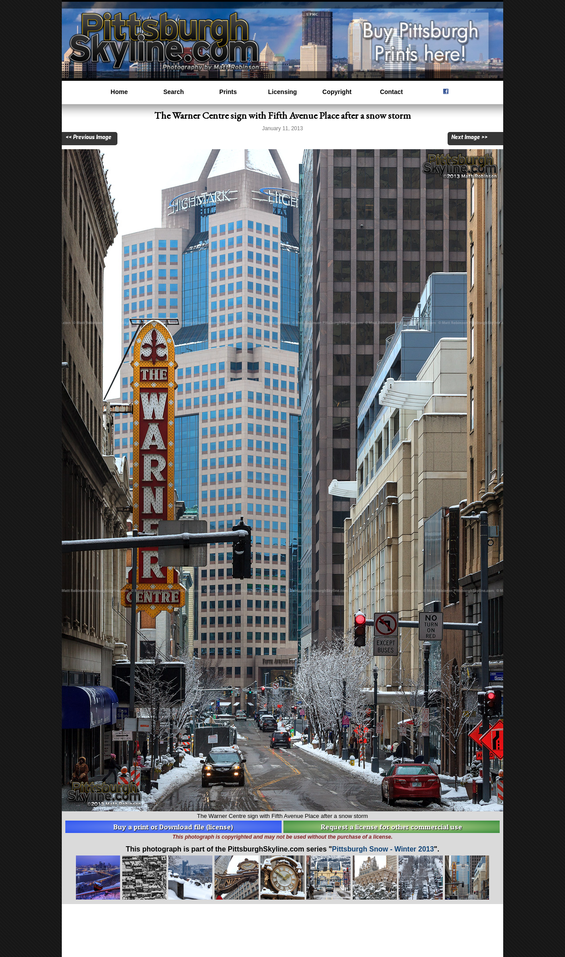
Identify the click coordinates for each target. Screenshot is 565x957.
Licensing (282, 91)
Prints (228, 91)
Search (173, 91)
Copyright (336, 91)
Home (119, 91)
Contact (391, 91)
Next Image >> (469, 137)
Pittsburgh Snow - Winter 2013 (383, 849)
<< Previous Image (88, 137)
